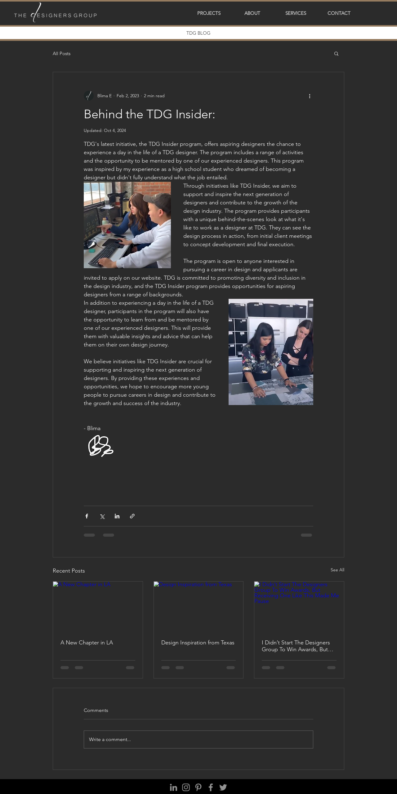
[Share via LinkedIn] (117, 516)
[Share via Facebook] (87, 516)
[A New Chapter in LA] (98, 607)
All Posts (61, 53)
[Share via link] (132, 516)
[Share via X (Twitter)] (102, 516)
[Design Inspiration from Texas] (198, 607)
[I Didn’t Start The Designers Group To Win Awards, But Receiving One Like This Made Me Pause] (299, 607)
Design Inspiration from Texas (197, 642)
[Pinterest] (198, 787)
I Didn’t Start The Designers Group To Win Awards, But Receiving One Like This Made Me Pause (296, 646)
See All (337, 570)
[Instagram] (186, 787)
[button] (208, 13)
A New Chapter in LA (86, 642)
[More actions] (309, 95)
